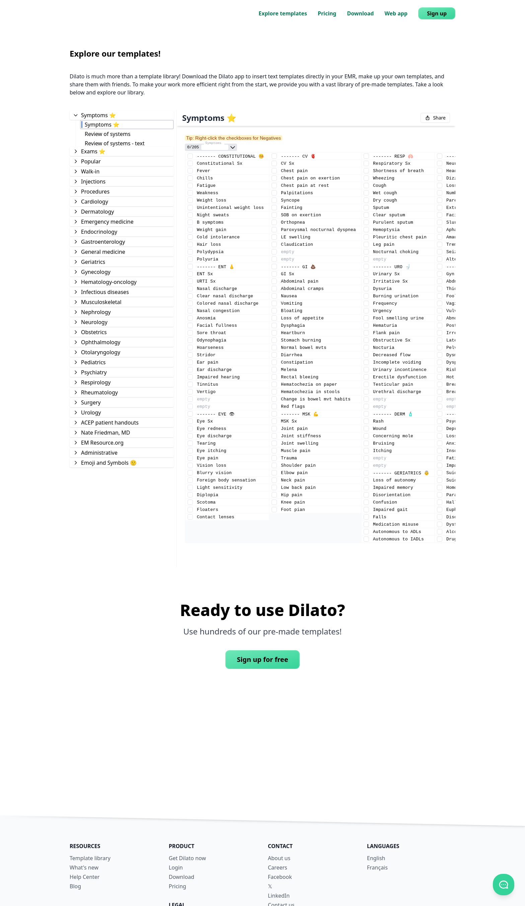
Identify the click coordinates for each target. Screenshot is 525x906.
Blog (75, 886)
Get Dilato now (187, 858)
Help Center (84, 877)
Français (377, 867)
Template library (90, 858)
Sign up (437, 13)
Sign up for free (262, 659)
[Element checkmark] (190, 156)
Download (360, 13)
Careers (277, 867)
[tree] (122, 288)
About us (279, 858)
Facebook (280, 877)
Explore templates (282, 13)
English (376, 858)
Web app (395, 13)
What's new (84, 867)
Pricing (327, 13)
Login (176, 867)
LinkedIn (279, 895)
